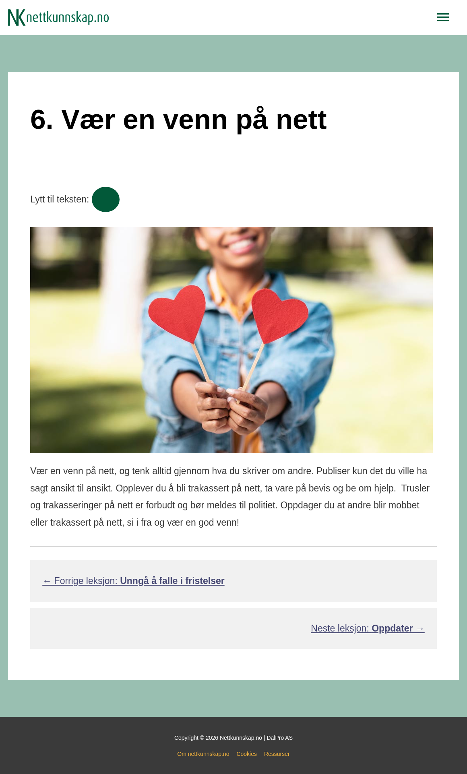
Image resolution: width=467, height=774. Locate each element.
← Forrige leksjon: (133, 581)
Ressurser (277, 754)
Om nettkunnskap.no (203, 754)
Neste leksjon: (367, 628)
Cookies (246, 754)
